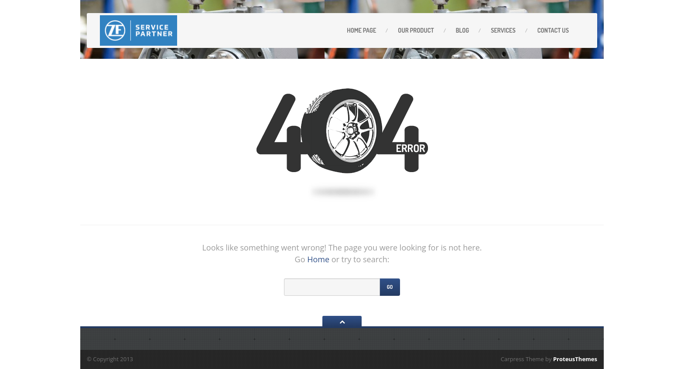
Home (318, 259)
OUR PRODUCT (416, 30)
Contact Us (553, 30)
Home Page (361, 30)
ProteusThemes (575, 359)
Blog (462, 30)
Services (503, 30)
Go (390, 287)
